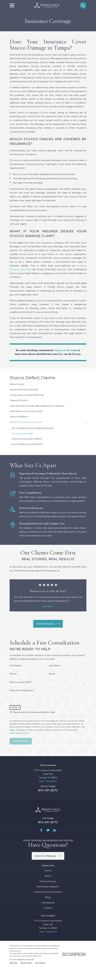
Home (48, 870)
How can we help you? (22, 690)
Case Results (48, 903)
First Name (16, 665)
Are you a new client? (21, 682)
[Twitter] (47, 830)
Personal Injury (48, 881)
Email (52, 674)
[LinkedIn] (54, 830)
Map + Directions (48, 781)
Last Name (54, 665)
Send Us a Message (48, 856)
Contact (48, 908)
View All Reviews (48, 624)
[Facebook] (41, 830)
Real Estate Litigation (48, 886)
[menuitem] (48, 384)
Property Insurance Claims (48, 892)
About (48, 876)
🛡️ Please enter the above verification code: (32, 712)
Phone (13, 674)
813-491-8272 (48, 790)
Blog (47, 897)
